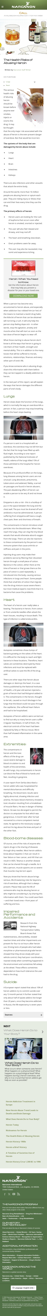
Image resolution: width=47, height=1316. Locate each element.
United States (19, 1276)
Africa (31, 1278)
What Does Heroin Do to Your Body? (22, 1119)
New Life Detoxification (10, 1216)
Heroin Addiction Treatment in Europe (20, 1103)
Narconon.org (7, 1276)
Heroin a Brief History (16, 1147)
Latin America (16, 1278)
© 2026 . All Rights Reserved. (17, 1297)
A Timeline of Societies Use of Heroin (20, 1154)
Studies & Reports (9, 1239)
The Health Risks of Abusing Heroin (22, 1136)
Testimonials (13, 1218)
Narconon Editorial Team (27, 1239)
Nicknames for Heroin (16, 1130)
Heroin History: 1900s (16, 1141)
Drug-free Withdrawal (34, 1214)
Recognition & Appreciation (32, 1237)
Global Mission (21, 1232)
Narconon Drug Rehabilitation (13, 1214)
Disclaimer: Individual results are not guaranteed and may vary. (20, 1300)
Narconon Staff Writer (22, 70)
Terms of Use (21, 1299)
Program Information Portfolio (28, 1255)
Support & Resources (19, 1260)
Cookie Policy (12, 1299)
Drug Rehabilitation (27, 1218)
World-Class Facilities (16, 1234)
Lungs (8, 82)
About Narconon (8, 1232)
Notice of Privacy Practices (35, 1299)
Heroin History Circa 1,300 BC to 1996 (23, 1161)
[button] (23, 1289)
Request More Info (9, 1258)
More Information (8, 1255)
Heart (8, 85)
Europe (29, 1276)
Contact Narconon (24, 1258)
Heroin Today (12, 1125)
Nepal (25, 1278)
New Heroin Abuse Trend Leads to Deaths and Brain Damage (22, 1112)
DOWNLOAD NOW (23, 295)
